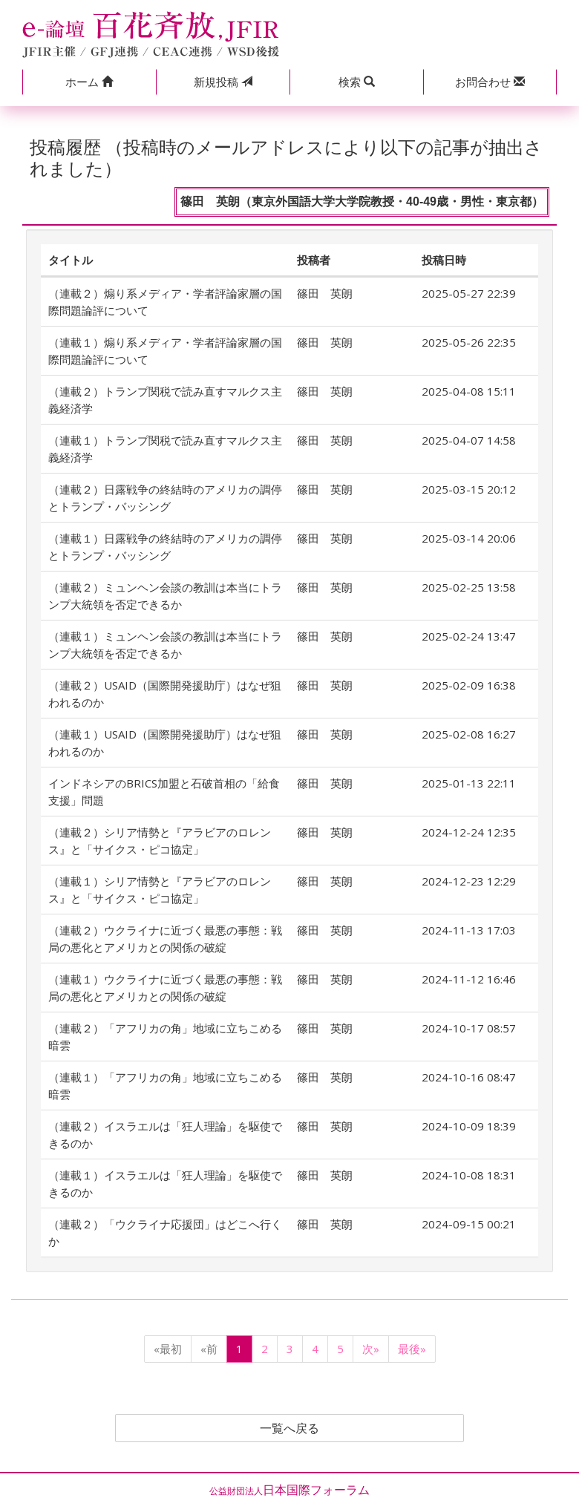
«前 (208, 1348)
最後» (412, 1348)
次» (370, 1348)
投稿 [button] (223, 81)
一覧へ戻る (289, 1428)
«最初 (168, 1348)
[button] (89, 82)
